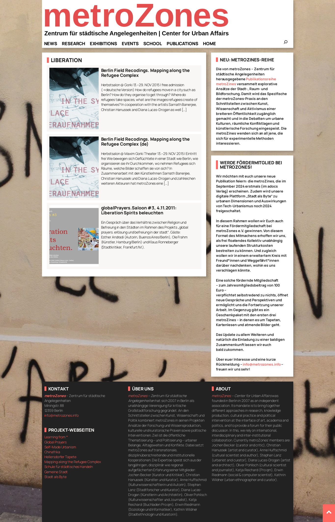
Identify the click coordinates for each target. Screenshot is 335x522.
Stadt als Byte (55, 476)
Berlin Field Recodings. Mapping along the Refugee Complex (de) (145, 142)
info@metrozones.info (262, 364)
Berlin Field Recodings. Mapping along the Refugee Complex (145, 73)
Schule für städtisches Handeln (68, 466)
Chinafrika (52, 452)
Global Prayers (55, 442)
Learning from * (56, 437)
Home (209, 43)
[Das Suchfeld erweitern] (286, 43)
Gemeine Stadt (56, 471)
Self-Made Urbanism (60, 447)
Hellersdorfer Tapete (60, 456)
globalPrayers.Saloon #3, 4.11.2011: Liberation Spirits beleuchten (139, 210)
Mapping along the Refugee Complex (72, 461)
